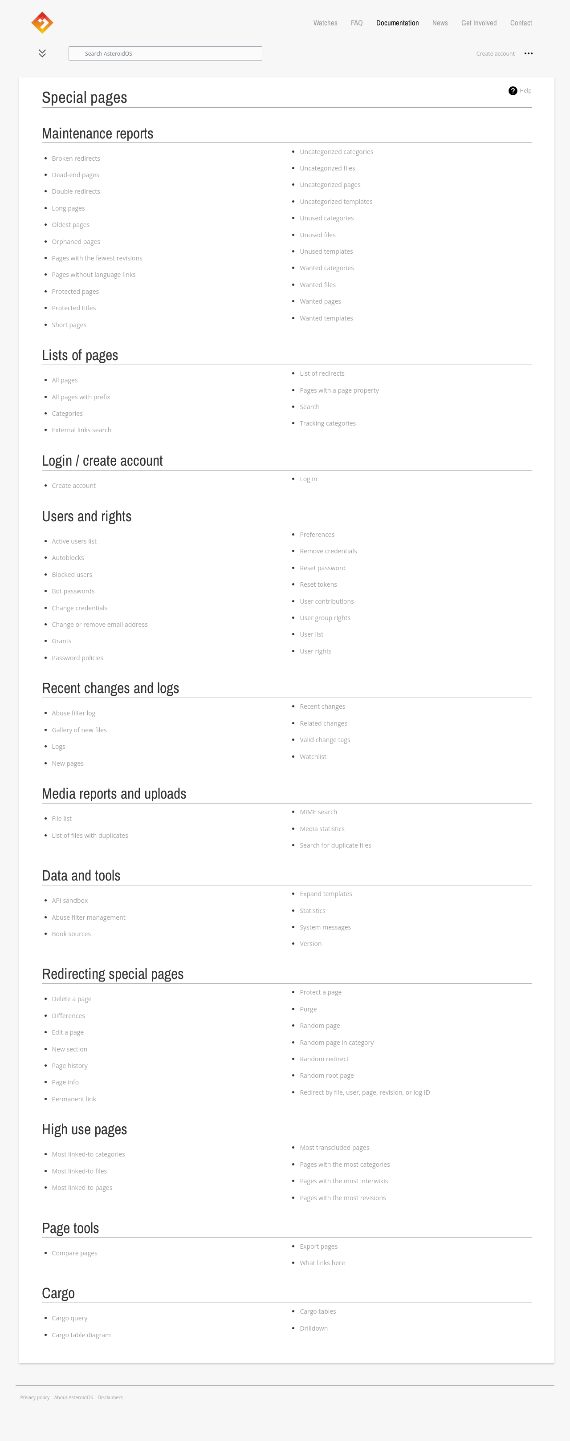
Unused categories (327, 218)
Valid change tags (325, 739)
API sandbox (70, 900)
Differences (68, 1015)
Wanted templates (326, 318)
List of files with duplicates (90, 835)
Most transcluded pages (334, 1147)
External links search (82, 430)
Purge (308, 1009)
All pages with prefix (81, 397)
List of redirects (322, 373)
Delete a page (72, 998)
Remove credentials (328, 551)
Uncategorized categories (336, 151)
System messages (325, 927)
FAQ (357, 23)
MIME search (318, 812)
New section (70, 1049)
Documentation (397, 23)
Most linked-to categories (88, 1154)
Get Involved (479, 23)
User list (311, 634)
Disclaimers (110, 1397)
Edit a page (68, 1032)
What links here (322, 1262)
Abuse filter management (89, 917)
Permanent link (74, 1099)
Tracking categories (328, 423)
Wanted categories (327, 268)
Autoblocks (68, 557)
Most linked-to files (79, 1171)
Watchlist (313, 756)
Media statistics (322, 828)
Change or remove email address (100, 624)
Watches (326, 23)
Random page (320, 1025)
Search (309, 406)
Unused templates (326, 251)
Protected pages (75, 291)
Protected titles (74, 308)
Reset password (323, 568)
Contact (521, 23)
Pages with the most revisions (343, 1197)
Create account (74, 485)
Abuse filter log (74, 713)
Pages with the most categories (345, 1164)
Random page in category (337, 1042)
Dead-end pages (75, 174)
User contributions (327, 601)
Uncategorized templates (336, 201)
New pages (68, 763)
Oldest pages (71, 224)
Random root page (327, 1075)
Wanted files (318, 284)
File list (62, 818)
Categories (67, 413)
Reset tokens (318, 584)
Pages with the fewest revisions (97, 258)
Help (526, 90)
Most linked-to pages (82, 1187)
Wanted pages (320, 301)
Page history (70, 1065)
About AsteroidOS (73, 1397)
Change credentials (80, 608)
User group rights (325, 617)
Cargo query (70, 1318)
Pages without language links (94, 274)
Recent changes (322, 706)
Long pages (68, 208)
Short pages (69, 325)
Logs (58, 746)
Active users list (74, 541)
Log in (308, 479)
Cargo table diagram (81, 1335)
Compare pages (75, 1253)
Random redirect (324, 1059)
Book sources (71, 934)
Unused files (317, 235)
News (440, 23)
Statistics (313, 910)
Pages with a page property (339, 390)
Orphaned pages (76, 241)
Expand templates (326, 893)
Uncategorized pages (330, 184)
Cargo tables (318, 1311)
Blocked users (72, 574)
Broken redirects (76, 158)
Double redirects (76, 191)
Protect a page (321, 992)
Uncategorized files (327, 168)
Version (311, 943)
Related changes (323, 723)
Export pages (319, 1246)
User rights (315, 651)
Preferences (317, 534)
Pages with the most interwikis (344, 1181)
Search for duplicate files (335, 845)
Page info (65, 1082)
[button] (42, 53)
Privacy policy (35, 1397)
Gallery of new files (79, 730)
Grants (62, 641)
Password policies (78, 658)
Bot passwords (73, 591)
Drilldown (314, 1328)
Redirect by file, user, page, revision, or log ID (365, 1092)
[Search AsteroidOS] (165, 53)
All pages (65, 380)
